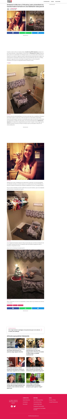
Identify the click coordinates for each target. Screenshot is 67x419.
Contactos (25, 402)
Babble (9, 62)
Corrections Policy (38, 402)
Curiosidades (46, 1)
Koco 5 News (9, 114)
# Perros (15, 305)
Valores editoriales (38, 404)
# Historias (20, 305)
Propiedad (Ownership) (39, 406)
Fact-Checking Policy (38, 400)
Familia (52, 1)
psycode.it (25, 404)
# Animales (9, 305)
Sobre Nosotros (26, 400)
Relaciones (57, 1)
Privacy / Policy (52, 400)
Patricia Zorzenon (14, 8)
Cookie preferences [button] (53, 402)
